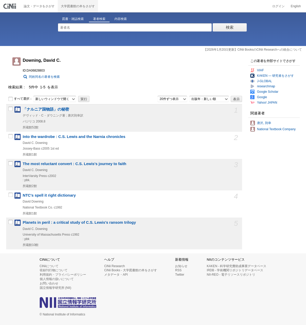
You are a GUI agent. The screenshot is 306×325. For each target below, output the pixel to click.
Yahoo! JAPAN (267, 102)
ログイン (278, 6)
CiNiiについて (49, 266)
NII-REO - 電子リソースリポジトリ (231, 274)
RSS (178, 270)
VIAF (260, 70)
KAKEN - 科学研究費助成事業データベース (236, 266)
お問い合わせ (49, 283)
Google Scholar (267, 92)
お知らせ (181, 266)
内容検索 (120, 19)
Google (262, 97)
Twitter (179, 274)
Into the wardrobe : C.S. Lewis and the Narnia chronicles (74, 137)
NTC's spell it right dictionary (49, 195)
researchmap (266, 86)
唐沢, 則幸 (264, 123)
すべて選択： (20, 99)
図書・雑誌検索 (73, 19)
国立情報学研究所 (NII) (55, 288)
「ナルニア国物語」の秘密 (46, 109)
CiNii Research (114, 266)
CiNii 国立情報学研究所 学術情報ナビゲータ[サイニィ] (10, 6)
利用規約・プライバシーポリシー (63, 274)
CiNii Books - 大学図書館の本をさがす (130, 270)
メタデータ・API (116, 274)
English (296, 6)
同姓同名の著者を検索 (44, 77)
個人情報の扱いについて (57, 279)
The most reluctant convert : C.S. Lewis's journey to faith (74, 164)
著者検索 (99, 19)
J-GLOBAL (264, 81)
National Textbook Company (276, 129)
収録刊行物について (54, 270)
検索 (230, 27)
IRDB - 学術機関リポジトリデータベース (235, 270)
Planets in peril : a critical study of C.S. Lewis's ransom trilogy (79, 222)
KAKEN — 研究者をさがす (275, 76)
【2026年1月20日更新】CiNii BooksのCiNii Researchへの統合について (253, 49)
